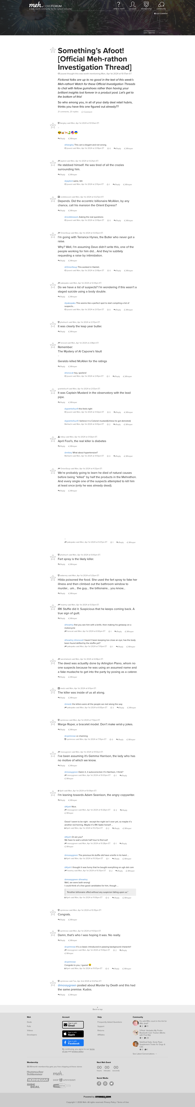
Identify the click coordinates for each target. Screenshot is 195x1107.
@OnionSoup (70, 267)
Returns (101, 1030)
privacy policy (77, 1051)
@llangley (69, 144)
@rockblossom (71, 217)
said (88, 148)
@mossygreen (71, 772)
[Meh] (36, 4)
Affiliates (101, 1034)
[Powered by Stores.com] (97, 1097)
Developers (32, 1034)
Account (66, 1017)
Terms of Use (123, 1102)
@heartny (69, 624)
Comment (87, 112)
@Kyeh (67, 806)
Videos (30, 1030)
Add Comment (161, 13)
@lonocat (68, 372)
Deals (29, 1022)
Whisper (72, 138)
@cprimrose (70, 736)
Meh (29, 1017)
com (46, 6)
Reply (61, 138)
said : (83, 123)
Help (100, 1017)
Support (101, 1026)
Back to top (97, 1009)
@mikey (68, 452)
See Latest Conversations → (145, 1053)
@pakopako (70, 303)
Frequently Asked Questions (110, 1022)
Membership (32, 1062)
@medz (68, 704)
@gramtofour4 (71, 408)
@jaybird (68, 181)
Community (138, 1017)
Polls (29, 1026)
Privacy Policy (110, 1102)
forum (56, 6)
